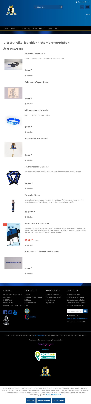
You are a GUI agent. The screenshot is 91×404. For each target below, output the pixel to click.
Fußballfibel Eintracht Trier (37, 223)
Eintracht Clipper (32, 195)
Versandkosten (40, 335)
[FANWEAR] (25, 28)
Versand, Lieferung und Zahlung (33, 298)
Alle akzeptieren (44, 400)
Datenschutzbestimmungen (77, 318)
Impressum (50, 303)
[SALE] (57, 28)
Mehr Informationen (53, 395)
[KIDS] (49, 28)
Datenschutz (50, 300)
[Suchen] (61, 7)
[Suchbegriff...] (48, 7)
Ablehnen (30, 400)
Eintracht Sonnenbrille (35, 53)
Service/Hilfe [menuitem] (82, 2)
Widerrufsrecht (30, 303)
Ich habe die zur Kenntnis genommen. (77, 318)
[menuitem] (48, 7)
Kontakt (27, 295)
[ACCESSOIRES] (38, 28)
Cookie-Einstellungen (53, 295)
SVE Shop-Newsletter (53, 297)
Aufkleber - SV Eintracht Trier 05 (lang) (42, 252)
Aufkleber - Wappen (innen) (37, 82)
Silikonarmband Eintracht (36, 110)
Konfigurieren (58, 400)
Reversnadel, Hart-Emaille (36, 138)
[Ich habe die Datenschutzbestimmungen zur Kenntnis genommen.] (67, 315)
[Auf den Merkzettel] (29, 75)
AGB (26, 305)
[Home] (5, 28)
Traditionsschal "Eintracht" (37, 167)
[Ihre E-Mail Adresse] (75, 311)
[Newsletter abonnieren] (85, 311)
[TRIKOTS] (14, 28)
